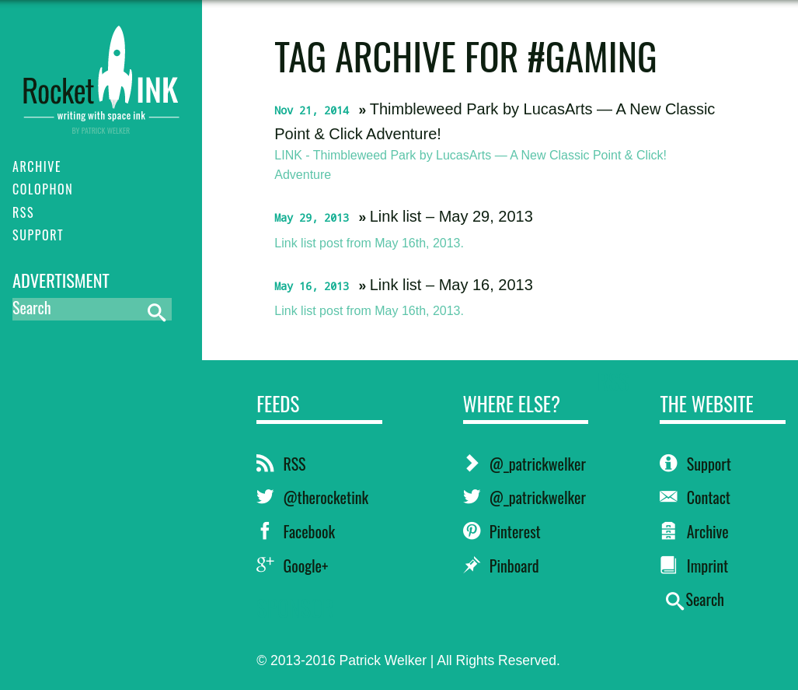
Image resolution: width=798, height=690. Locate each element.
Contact (695, 497)
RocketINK (101, 71)
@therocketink (312, 497)
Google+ (292, 565)
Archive (694, 531)
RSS (280, 463)
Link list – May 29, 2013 (451, 216)
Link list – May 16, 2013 (451, 284)
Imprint (694, 565)
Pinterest (502, 531)
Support (695, 463)
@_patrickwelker (524, 463)
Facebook (295, 531)
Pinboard (501, 565)
